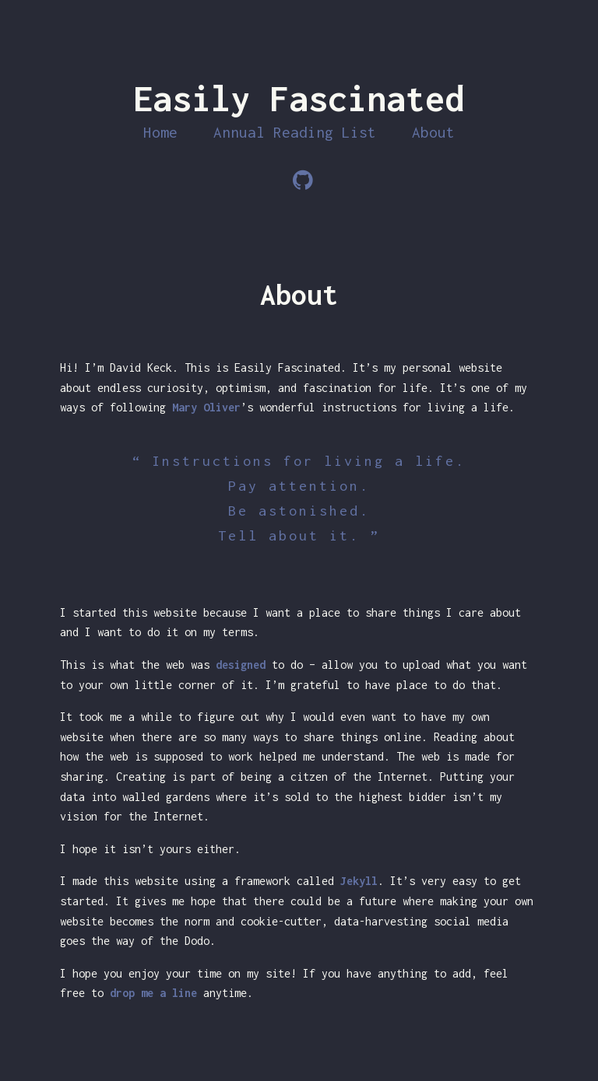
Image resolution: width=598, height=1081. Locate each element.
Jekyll (359, 880)
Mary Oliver (206, 407)
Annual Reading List (294, 132)
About (433, 132)
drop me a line (153, 992)
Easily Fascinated (298, 98)
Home (160, 132)
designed (241, 664)
